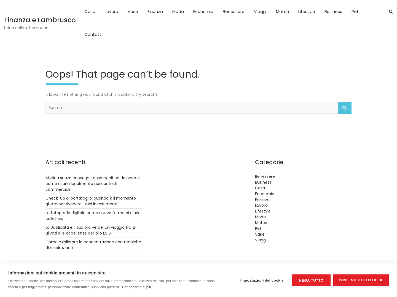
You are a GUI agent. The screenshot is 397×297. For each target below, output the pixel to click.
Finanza (155, 11)
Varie (133, 11)
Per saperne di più (136, 287)
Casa (89, 11)
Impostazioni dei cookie (262, 280)
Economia (203, 11)
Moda (178, 11)
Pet (355, 11)
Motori (282, 11)
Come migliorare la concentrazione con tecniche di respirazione (93, 244)
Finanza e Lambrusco (40, 19)
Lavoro (111, 11)
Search (345, 108)
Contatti (93, 34)
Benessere (234, 11)
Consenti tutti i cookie (361, 280)
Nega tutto (311, 280)
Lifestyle (306, 11)
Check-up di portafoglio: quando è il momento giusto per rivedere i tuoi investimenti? (90, 201)
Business (333, 11)
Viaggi (260, 11)
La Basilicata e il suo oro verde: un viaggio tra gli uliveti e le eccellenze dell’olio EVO (90, 230)
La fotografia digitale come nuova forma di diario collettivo (93, 215)
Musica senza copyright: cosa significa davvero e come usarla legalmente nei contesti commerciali (92, 183)
